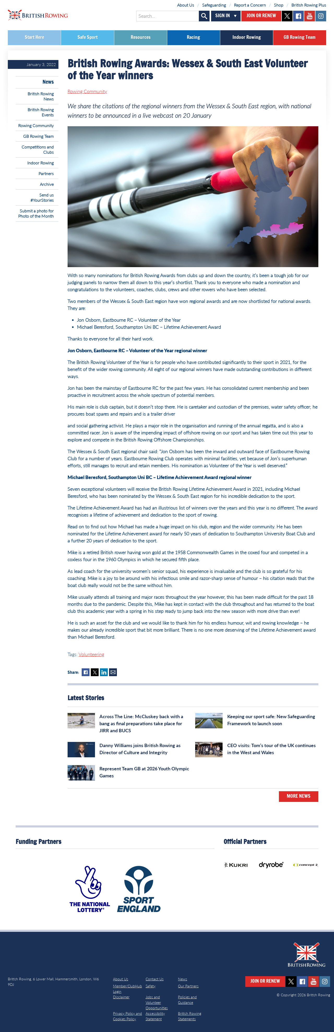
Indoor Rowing (246, 37)
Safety (151, 986)
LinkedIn (104, 672)
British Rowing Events (41, 112)
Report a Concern (250, 4)
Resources (141, 37)
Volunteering (91, 654)
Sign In (222, 16)
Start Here (34, 37)
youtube (309, 16)
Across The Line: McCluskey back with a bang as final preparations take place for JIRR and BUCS (141, 723)
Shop (278, 4)
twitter (287, 16)
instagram (320, 16)
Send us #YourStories (42, 197)
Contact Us (155, 979)
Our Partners (188, 986)
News (48, 82)
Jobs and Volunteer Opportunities (157, 1002)
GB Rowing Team (299, 37)
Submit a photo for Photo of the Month (36, 213)
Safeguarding (214, 4)
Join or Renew (261, 16)
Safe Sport (87, 37)
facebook (298, 16)
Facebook (86, 672)
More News (299, 796)
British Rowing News (41, 96)
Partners (46, 173)
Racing (193, 37)
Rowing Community (36, 125)
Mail (113, 672)
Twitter (95, 672)
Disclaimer (121, 997)
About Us (185, 4)
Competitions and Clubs (38, 149)
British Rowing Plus (308, 4)
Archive (47, 184)
